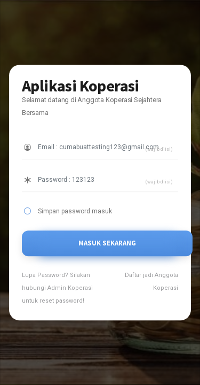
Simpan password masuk (75, 211)
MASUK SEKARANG (107, 243)
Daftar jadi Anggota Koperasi (151, 281)
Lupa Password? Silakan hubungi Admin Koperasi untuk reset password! (57, 288)
